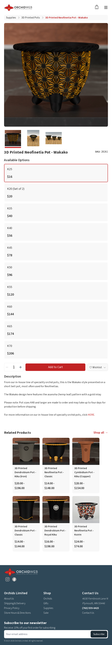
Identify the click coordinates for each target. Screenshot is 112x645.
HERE (91, 415)
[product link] (26, 465)
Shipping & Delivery (14, 603)
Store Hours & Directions (17, 613)
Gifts (45, 603)
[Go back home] (48, 7)
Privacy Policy (11, 608)
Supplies (11, 17)
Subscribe (99, 634)
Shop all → (101, 433)
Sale (46, 613)
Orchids (47, 598)
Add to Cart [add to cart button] (55, 367)
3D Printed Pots (30, 17)
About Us (9, 598)
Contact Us (88, 613)
